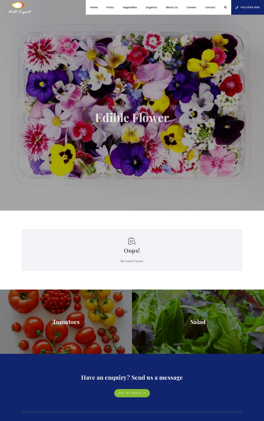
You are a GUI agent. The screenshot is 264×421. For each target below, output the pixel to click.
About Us (172, 7)
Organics (151, 7)
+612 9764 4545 (248, 7)
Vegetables (130, 7)
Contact (210, 7)
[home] (20, 7)
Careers (191, 7)
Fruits (110, 7)
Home (94, 7)
